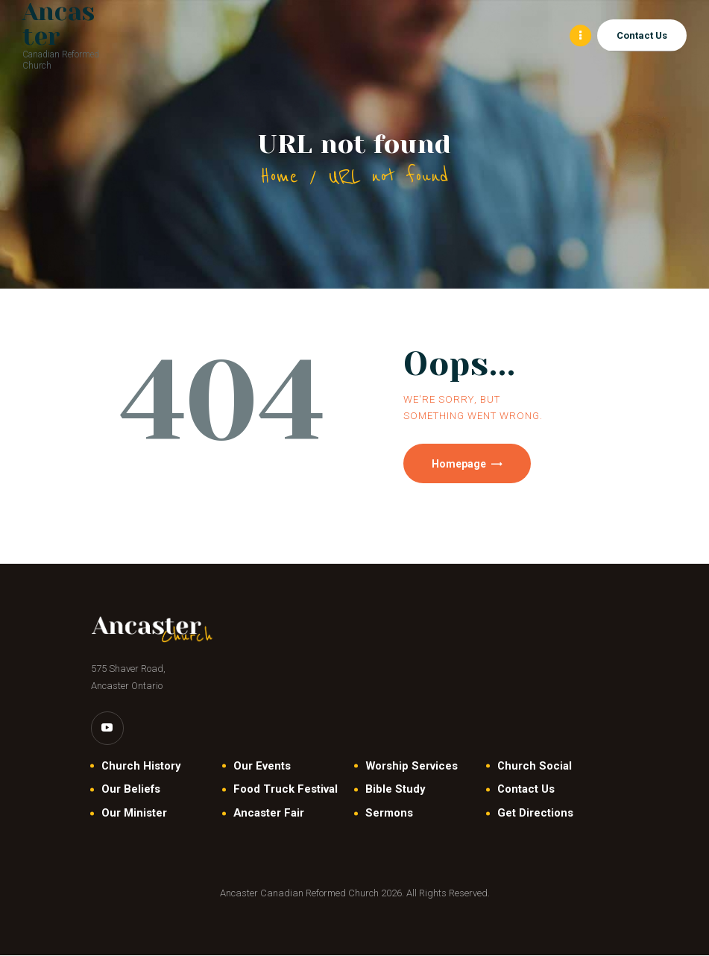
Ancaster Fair (268, 813)
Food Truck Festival (285, 790)
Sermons (389, 813)
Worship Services (411, 766)
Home (279, 176)
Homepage (460, 464)
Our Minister (134, 813)
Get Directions (535, 813)
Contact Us (526, 790)
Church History (140, 766)
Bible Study (395, 790)
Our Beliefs (130, 790)
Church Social (534, 766)
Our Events (262, 766)
